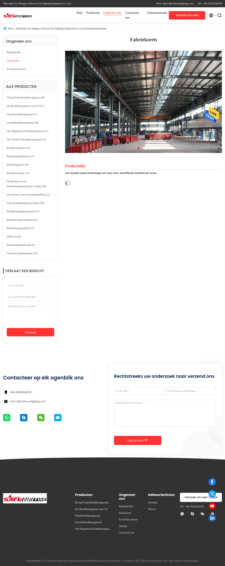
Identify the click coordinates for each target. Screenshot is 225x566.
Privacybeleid (33, 560)
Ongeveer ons (112, 13)
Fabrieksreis (13, 60)
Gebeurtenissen (156, 13)
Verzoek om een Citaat (187, 16)
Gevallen (152, 502)
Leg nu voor (137, 440)
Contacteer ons (132, 15)
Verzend (30, 332)
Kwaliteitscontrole (16, 69)
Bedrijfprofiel (14, 52)
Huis (80, 13)
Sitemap (123, 526)
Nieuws (152, 509)
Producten (93, 13)
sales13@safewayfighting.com (27, 401)
